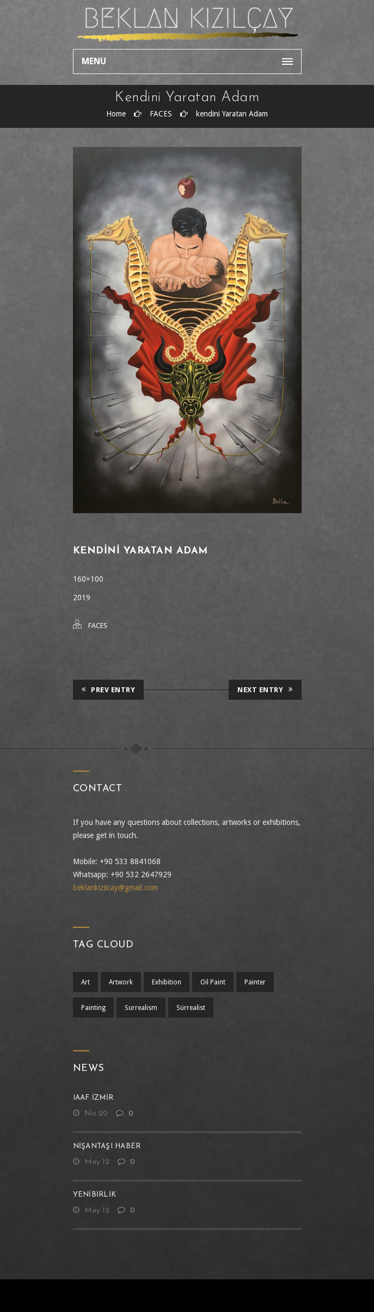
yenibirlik (95, 1194)
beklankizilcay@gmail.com (115, 887)
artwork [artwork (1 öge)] (121, 982)
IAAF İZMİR (93, 1097)
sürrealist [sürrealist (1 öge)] (190, 1008)
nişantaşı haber (107, 1146)
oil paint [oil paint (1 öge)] (212, 982)
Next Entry (265, 690)
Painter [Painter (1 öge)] (255, 982)
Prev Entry (109, 690)
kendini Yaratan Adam (232, 113)
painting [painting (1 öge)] (93, 1008)
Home (116, 113)
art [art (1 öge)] (85, 982)
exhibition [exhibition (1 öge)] (166, 982)
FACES (161, 113)
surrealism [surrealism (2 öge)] (141, 1008)
